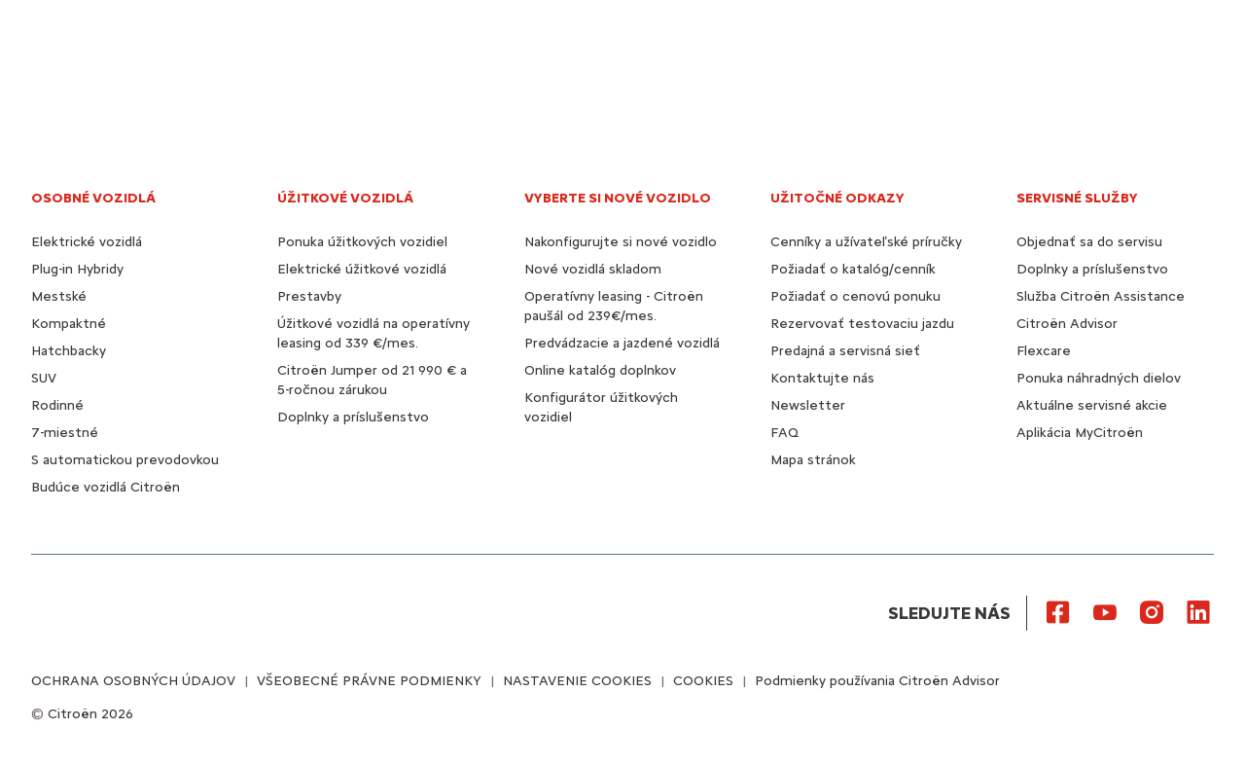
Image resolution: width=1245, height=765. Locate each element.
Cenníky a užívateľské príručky (866, 242)
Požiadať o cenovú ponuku (855, 296)
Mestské (59, 296)
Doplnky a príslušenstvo (353, 417)
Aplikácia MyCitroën (1079, 432)
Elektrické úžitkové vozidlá (361, 269)
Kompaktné (68, 323)
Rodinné (57, 405)
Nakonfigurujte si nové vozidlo (620, 242)
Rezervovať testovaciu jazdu (862, 323)
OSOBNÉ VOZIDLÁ (93, 198)
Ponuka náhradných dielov (1098, 378)
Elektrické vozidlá (86, 242)
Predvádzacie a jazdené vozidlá (622, 343)
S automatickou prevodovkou (125, 460)
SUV (43, 378)
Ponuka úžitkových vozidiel (362, 242)
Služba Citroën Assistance (1100, 296)
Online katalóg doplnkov (600, 370)
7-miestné (64, 432)
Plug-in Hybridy (77, 269)
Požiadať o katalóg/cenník (853, 269)
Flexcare (1043, 351)
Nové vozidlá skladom (592, 269)
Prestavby (309, 296)
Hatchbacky (68, 351)
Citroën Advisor (1067, 323)
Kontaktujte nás (822, 378)
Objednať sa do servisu (1089, 242)
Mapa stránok (813, 460)
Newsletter (807, 405)
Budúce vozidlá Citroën (105, 487)
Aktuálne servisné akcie (1091, 405)
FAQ (784, 432)
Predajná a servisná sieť (845, 351)
